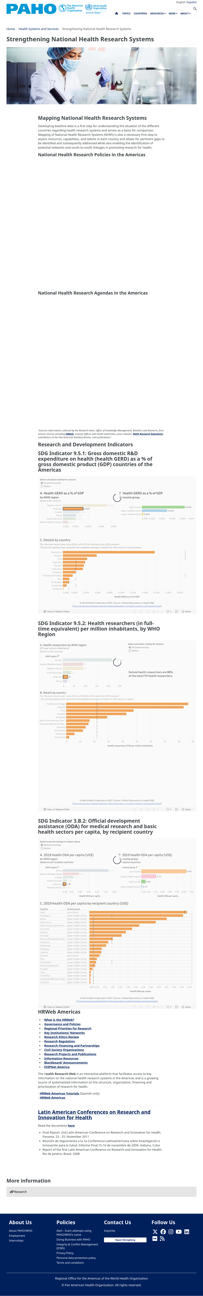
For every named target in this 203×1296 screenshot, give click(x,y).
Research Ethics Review (61, 1037)
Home (10, 29)
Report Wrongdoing (125, 1240)
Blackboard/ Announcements (66, 1063)
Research (20, 1192)
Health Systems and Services (38, 29)
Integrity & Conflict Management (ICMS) (77, 1246)
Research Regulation (59, 1041)
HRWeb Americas (52, 1098)
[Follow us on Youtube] (179, 1233)
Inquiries (109, 1231)
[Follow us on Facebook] (163, 1233)
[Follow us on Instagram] (170, 1233)
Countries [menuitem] (140, 13)
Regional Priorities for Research (67, 1028)
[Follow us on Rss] (162, 1239)
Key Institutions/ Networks (64, 1033)
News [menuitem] (172, 13)
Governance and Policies (62, 1024)
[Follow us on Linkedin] (186, 1233)
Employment (17, 1236)
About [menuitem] (184, 13)
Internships (16, 1240)
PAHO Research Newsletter (148, 433)
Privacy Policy (65, 1253)
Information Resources (61, 1058)
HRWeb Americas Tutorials (59, 1093)
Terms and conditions (70, 1263)
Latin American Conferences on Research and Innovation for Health (94, 1115)
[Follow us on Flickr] (154, 1239)
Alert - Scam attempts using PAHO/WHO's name (74, 1232)
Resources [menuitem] (157, 13)
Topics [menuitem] (126, 13)
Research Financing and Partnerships (72, 1046)
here (71, 1126)
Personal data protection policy (76, 1258)
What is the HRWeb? (59, 1020)
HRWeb (70, 433)
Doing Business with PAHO (73, 1239)
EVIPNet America (57, 1067)
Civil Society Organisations (64, 1050)
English (181, 2)
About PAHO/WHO (20, 1231)
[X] (155, 1233)
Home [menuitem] (116, 14)
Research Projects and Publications (70, 1054)
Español (191, 2)
